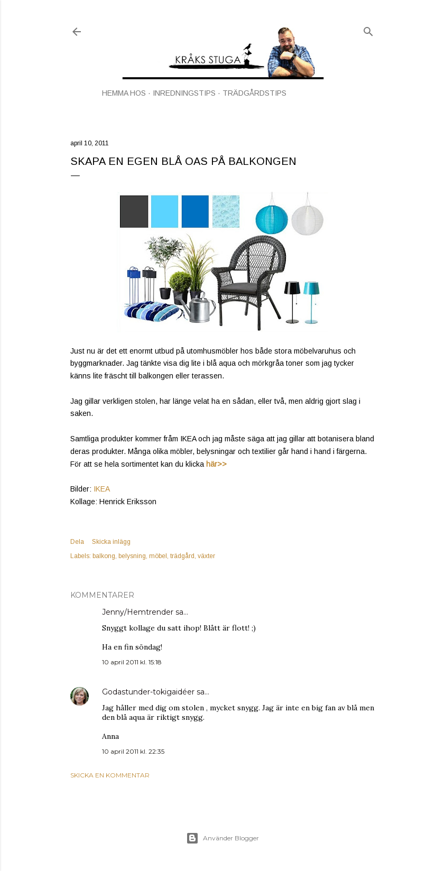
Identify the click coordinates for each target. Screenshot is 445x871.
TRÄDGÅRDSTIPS (254, 93)
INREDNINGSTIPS (184, 93)
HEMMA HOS (124, 93)
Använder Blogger (222, 838)
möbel (158, 556)
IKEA (102, 489)
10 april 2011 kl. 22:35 (133, 751)
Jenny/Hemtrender (137, 612)
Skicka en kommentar (110, 775)
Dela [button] (77, 541)
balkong (103, 556)
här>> (216, 464)
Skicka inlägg (111, 541)
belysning (132, 556)
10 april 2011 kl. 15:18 (132, 662)
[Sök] (368, 29)
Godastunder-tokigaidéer (148, 692)
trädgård (182, 556)
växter (206, 556)
